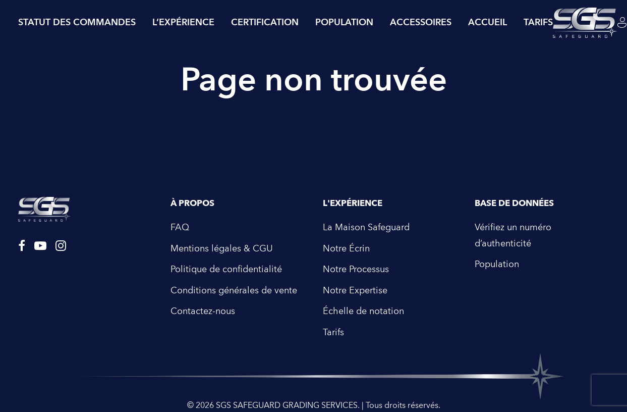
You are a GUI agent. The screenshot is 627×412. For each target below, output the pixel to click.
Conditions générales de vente (233, 286)
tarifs (538, 22)
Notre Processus (356, 265)
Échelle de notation (363, 307)
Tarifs (333, 328)
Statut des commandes (77, 22)
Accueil (487, 22)
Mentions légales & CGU (221, 244)
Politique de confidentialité (226, 265)
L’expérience (183, 22)
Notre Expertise (355, 286)
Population (344, 22)
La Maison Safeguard (366, 223)
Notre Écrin (346, 244)
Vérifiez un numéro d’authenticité (513, 231)
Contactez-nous (202, 307)
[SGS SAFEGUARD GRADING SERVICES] (585, 23)
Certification (265, 22)
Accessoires (420, 22)
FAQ (179, 223)
